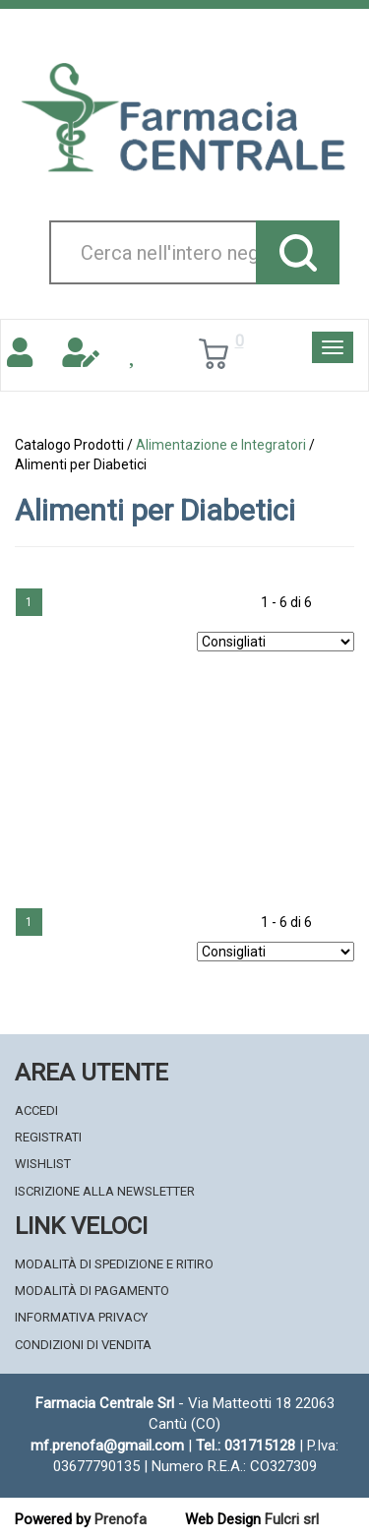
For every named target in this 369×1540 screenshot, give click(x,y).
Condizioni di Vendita (83, 1344)
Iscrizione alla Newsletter (105, 1191)
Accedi (36, 1110)
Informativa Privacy (81, 1317)
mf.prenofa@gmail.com (107, 1445)
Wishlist (43, 1163)
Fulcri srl (292, 1519)
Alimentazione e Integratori (221, 445)
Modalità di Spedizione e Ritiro (114, 1264)
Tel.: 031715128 (245, 1445)
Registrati (48, 1137)
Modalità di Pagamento (92, 1290)
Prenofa (120, 1519)
